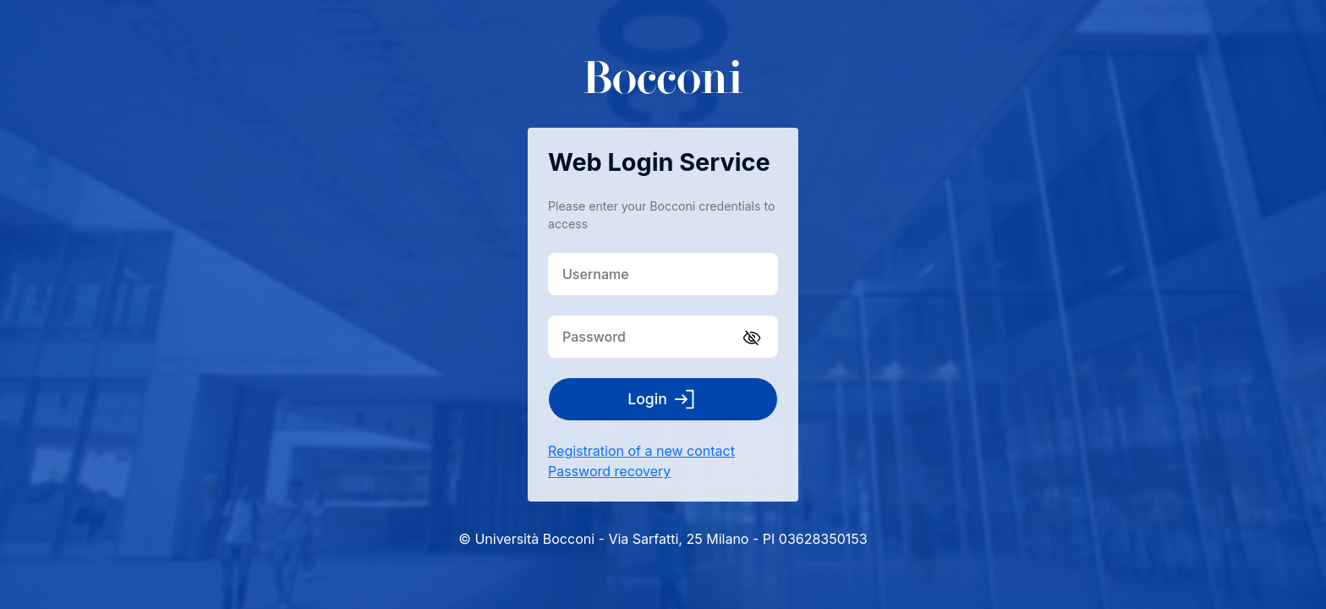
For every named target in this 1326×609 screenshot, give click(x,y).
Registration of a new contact (641, 450)
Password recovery (609, 471)
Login (663, 399)
